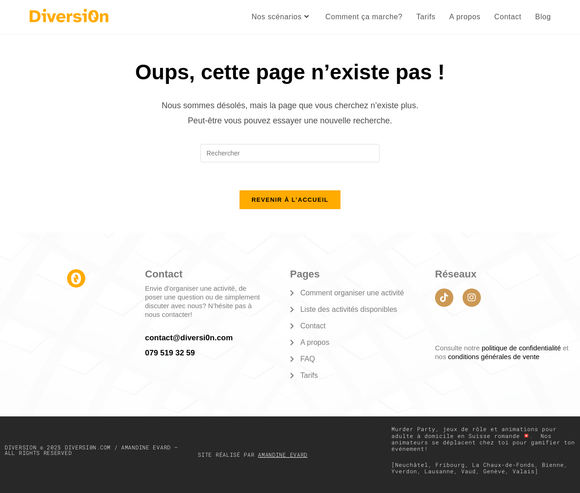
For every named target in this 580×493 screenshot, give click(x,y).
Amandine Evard (282, 454)
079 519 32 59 (170, 353)
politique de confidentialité (522, 348)
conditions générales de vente (493, 356)
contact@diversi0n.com (189, 337)
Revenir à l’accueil (290, 199)
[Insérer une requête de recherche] (290, 153)
